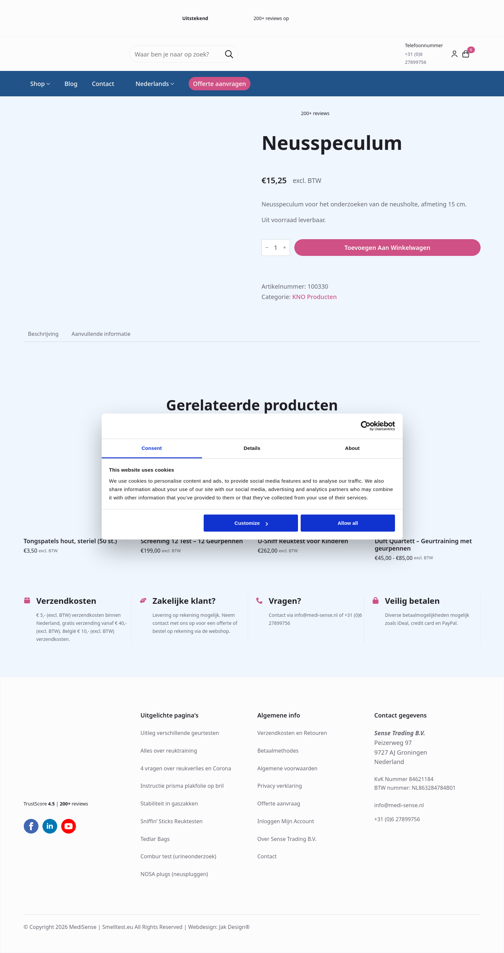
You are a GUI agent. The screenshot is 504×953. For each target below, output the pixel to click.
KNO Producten (314, 297)
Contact (103, 84)
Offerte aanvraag (279, 803)
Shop (37, 84)
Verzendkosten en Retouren (292, 733)
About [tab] (352, 448)
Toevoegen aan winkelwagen (387, 248)
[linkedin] (49, 826)
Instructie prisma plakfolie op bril (182, 785)
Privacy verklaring (280, 785)
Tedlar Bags (155, 839)
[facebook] (31, 826)
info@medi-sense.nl (399, 805)
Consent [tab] (151, 448)
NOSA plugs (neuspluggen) (174, 874)
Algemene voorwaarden (288, 768)
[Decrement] (267, 247)
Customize (251, 523)
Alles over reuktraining (168, 750)
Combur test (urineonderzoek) (178, 856)
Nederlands (148, 84)
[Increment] (284, 247)
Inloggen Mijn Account (286, 821)
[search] (229, 54)
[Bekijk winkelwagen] (466, 54)
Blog (71, 84)
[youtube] (68, 826)
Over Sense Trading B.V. (287, 839)
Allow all (348, 523)
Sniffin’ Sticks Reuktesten (171, 821)
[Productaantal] (276, 247)
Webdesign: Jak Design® (219, 927)
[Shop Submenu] (47, 84)
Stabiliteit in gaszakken (169, 803)
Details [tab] (252, 448)
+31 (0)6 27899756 (397, 819)
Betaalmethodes (278, 750)
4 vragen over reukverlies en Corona (185, 768)
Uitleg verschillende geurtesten (179, 733)
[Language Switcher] (171, 84)
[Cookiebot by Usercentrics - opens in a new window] (365, 426)
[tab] (43, 333)
